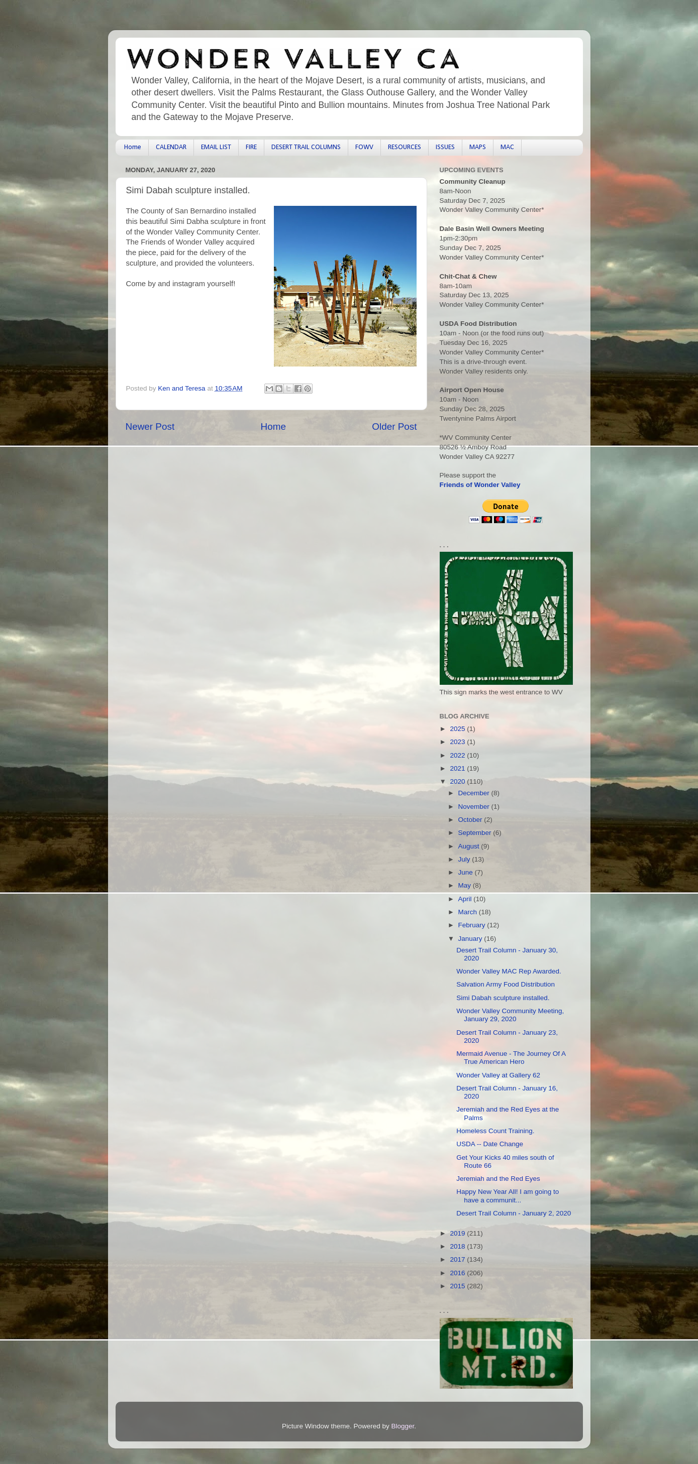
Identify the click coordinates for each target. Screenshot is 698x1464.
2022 (458, 755)
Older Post (394, 426)
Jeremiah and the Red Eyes (498, 1178)
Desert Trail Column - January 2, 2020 (513, 1213)
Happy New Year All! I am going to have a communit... (507, 1195)
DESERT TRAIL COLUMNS (306, 147)
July (465, 859)
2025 (458, 729)
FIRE (251, 147)
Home (132, 147)
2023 (458, 742)
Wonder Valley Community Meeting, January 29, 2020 (510, 1015)
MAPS (477, 147)
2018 (458, 1246)
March (468, 912)
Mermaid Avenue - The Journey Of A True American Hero (510, 1057)
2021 (458, 768)
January (471, 938)
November (474, 806)
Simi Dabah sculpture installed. (502, 998)
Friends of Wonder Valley (480, 485)
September (475, 832)
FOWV (364, 147)
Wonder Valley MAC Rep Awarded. (508, 971)
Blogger (403, 1426)
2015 (458, 1286)
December (474, 793)
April (466, 899)
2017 (458, 1259)
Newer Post (150, 426)
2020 (458, 781)
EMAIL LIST (216, 147)
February (472, 925)
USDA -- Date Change (489, 1144)
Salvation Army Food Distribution (505, 984)
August (469, 846)
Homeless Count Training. (495, 1131)
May (465, 885)
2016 (458, 1273)
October (471, 819)
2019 (458, 1233)
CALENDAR (171, 147)
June (466, 872)
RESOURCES (404, 147)
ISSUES (445, 147)
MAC (507, 147)
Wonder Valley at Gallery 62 (498, 1075)
